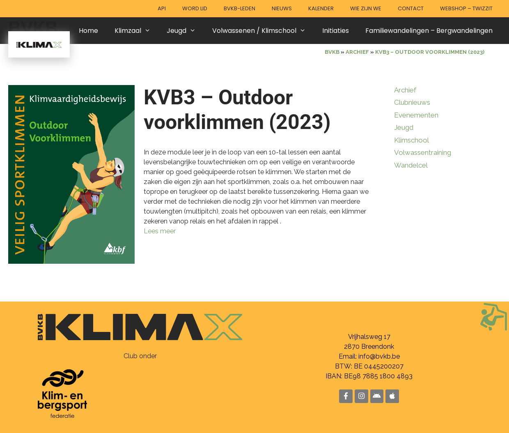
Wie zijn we (365, 8)
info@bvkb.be (379, 356)
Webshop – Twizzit (466, 8)
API (162, 8)
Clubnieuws (412, 102)
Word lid (194, 8)
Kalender (321, 8)
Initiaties (335, 30)
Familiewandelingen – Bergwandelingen (429, 30)
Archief (405, 90)
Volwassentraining (422, 152)
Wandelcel (411, 165)
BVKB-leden (239, 8)
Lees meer (160, 231)
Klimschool (411, 140)
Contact (411, 8)
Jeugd (185, 30)
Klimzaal (137, 30)
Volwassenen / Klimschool (263, 30)
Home (88, 30)
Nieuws (282, 8)
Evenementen (416, 115)
